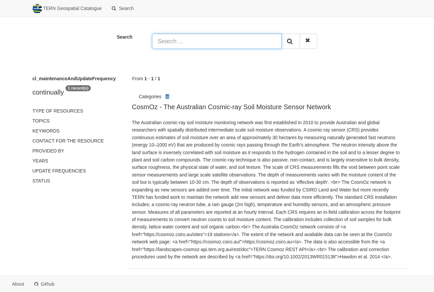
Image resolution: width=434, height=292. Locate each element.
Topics (41, 121)
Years (40, 160)
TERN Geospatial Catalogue (67, 8)
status (41, 180)
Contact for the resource (68, 141)
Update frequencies (59, 170)
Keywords (46, 131)
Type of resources (58, 111)
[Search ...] (217, 41)
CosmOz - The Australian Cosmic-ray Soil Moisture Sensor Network (231, 107)
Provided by (49, 150)
